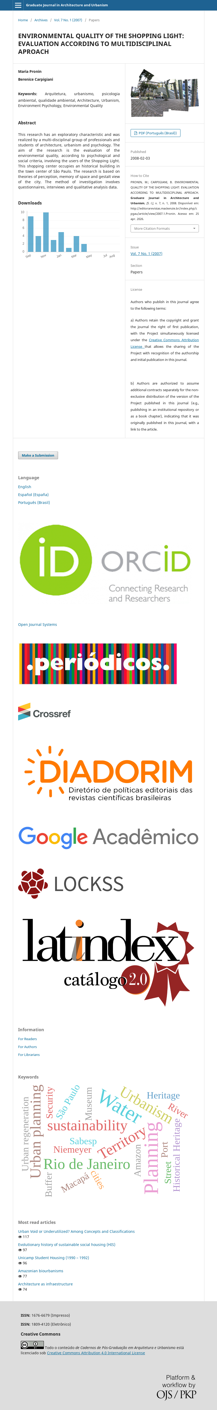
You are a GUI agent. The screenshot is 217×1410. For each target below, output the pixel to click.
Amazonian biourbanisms (40, 1270)
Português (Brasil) (34, 502)
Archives (41, 20)
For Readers (27, 1038)
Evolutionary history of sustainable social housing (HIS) (66, 1244)
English (24, 486)
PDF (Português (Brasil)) (157, 133)
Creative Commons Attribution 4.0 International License (96, 1352)
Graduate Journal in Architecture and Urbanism (67, 5)
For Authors (27, 1046)
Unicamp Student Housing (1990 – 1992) (53, 1257)
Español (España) (33, 494)
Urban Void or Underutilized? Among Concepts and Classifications (76, 1231)
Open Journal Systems (37, 624)
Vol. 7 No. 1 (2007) (68, 20)
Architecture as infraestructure (45, 1283)
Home (23, 20)
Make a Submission (38, 455)
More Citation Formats (152, 228)
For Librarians (29, 1054)
